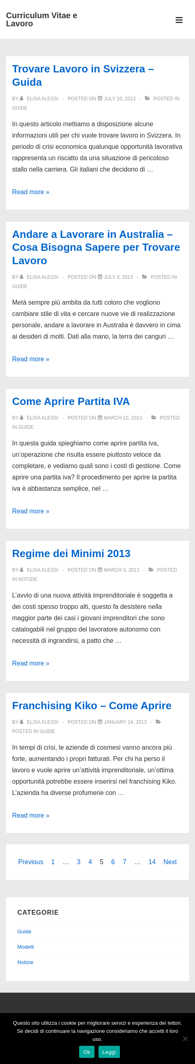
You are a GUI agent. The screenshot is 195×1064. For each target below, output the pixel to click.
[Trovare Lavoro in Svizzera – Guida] (120, 99)
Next (170, 861)
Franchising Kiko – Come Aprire (92, 705)
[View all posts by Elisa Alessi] (40, 99)
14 (152, 861)
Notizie (27, 579)
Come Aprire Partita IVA (71, 401)
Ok (86, 1052)
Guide (19, 108)
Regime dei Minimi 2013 (71, 553)
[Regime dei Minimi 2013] (121, 570)
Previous (30, 861)
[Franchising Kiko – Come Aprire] (125, 722)
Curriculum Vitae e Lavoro (41, 19)
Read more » (31, 192)
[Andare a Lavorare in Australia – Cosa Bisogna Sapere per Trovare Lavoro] (118, 277)
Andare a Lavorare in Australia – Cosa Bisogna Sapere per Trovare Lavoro (96, 247)
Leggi (109, 1052)
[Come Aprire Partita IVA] (123, 418)
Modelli (25, 947)
